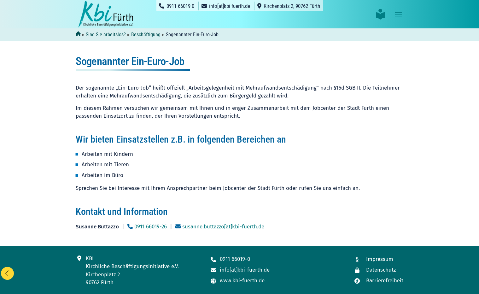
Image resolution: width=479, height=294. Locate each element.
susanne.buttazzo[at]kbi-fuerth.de (223, 226)
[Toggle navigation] (398, 14)
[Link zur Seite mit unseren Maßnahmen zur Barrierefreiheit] (378, 281)
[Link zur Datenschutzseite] (378, 270)
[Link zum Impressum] (378, 259)
